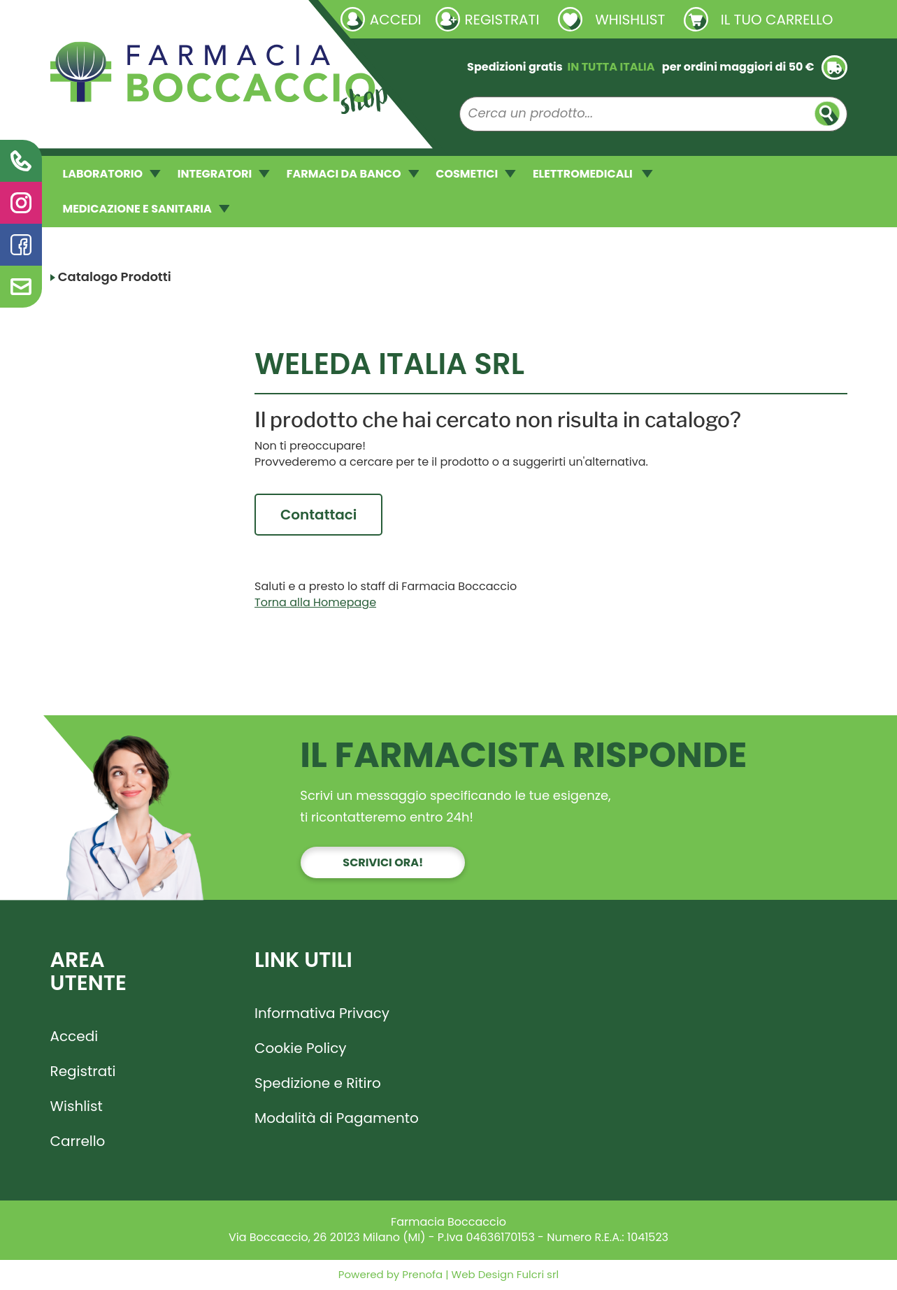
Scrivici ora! (383, 863)
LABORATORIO (112, 174)
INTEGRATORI (224, 174)
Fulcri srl (538, 1275)
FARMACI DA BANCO (353, 174)
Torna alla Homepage (315, 603)
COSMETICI (476, 174)
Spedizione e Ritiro (317, 1084)
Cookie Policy (300, 1049)
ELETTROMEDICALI (593, 174)
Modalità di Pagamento (336, 1118)
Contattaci (318, 514)
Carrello (78, 1142)
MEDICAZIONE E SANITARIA (146, 209)
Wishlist (76, 1107)
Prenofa (421, 1275)
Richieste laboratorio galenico (133, 19)
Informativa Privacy (321, 1014)
